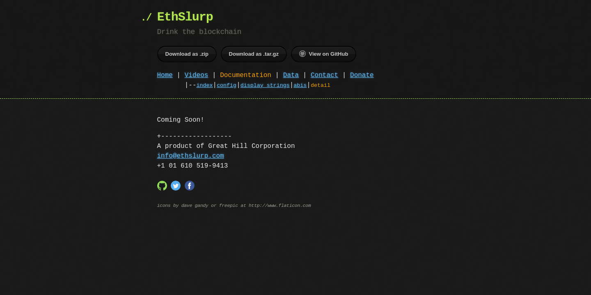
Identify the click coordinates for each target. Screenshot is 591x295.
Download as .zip (186, 54)
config (226, 85)
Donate (362, 75)
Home (165, 75)
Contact (324, 75)
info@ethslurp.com (190, 156)
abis (300, 85)
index (205, 85)
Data (291, 75)
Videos (196, 75)
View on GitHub (323, 53)
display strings (265, 85)
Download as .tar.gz (254, 54)
